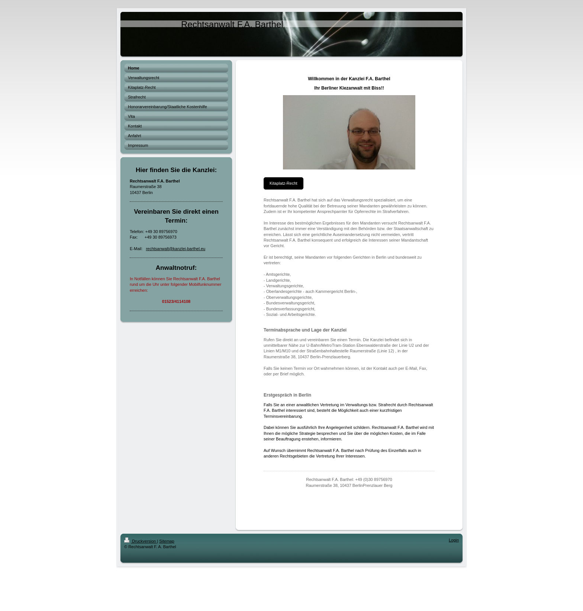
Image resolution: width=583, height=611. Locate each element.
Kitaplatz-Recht (283, 183)
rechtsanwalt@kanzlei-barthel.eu (175, 248)
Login (454, 540)
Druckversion (140, 541)
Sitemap (166, 541)
